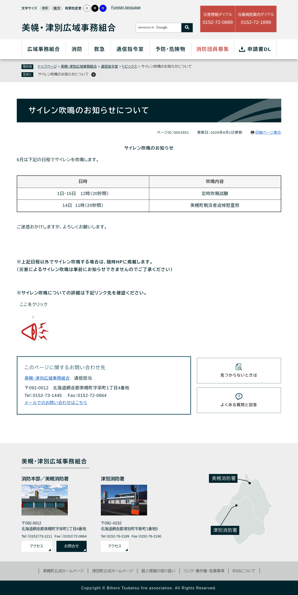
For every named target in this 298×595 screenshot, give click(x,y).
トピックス (132, 66)
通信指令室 (130, 49)
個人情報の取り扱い (159, 570)
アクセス (36, 546)
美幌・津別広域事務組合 (80, 66)
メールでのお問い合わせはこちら (57, 402)
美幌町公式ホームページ (60, 570)
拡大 (57, 8)
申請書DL (259, 49)
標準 (45, 8)
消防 (77, 49)
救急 (99, 49)
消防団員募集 (212, 49)
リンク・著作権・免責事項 (206, 570)
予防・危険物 (170, 49)
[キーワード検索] (158, 27)
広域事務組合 (43, 49)
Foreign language (126, 7)
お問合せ (71, 546)
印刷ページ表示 (268, 132)
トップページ (47, 66)
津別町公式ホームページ (111, 570)
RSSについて (248, 570)
